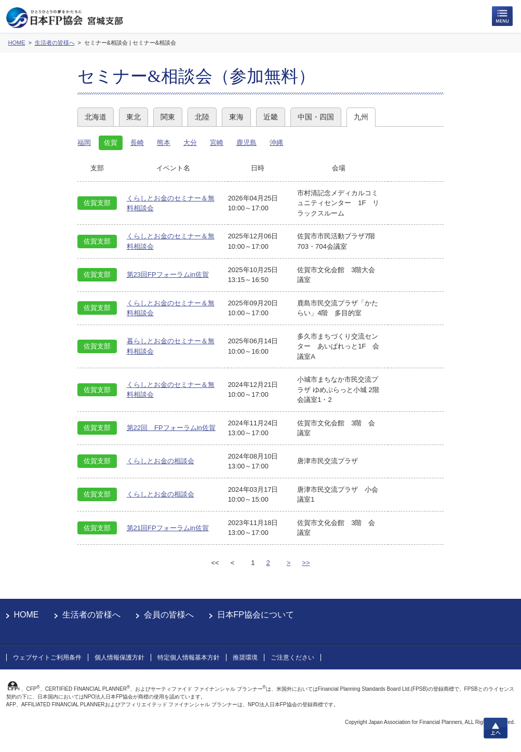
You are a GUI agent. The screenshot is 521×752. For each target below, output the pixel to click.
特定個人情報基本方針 (188, 657)
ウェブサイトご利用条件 (47, 657)
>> (306, 563)
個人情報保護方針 (119, 657)
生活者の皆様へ (91, 614)
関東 (168, 117)
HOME (26, 614)
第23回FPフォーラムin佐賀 (168, 274)
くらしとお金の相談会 (160, 461)
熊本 (163, 142)
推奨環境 (245, 657)
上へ (495, 728)
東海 (236, 117)
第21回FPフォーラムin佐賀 (168, 528)
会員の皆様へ (169, 614)
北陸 (202, 117)
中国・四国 (316, 117)
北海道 (95, 117)
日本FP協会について (255, 614)
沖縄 (276, 142)
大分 (190, 142)
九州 (361, 117)
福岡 (84, 142)
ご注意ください (292, 657)
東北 (133, 117)
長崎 (137, 142)
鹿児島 (246, 142)
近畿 (270, 117)
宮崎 (216, 142)
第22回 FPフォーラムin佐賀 (171, 428)
